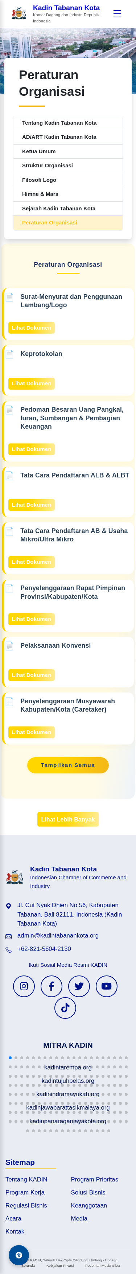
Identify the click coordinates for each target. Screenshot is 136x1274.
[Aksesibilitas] (19, 1255)
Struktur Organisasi (47, 165)
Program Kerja (25, 1192)
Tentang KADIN (26, 1179)
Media (79, 1218)
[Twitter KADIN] (79, 986)
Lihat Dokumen (31, 328)
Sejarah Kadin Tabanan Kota (58, 208)
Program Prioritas (95, 1179)
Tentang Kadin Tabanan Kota (59, 123)
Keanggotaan (89, 1205)
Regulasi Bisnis (26, 1205)
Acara (13, 1218)
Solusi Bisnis (88, 1192)
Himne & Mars (40, 194)
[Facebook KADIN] (51, 986)
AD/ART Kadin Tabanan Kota (59, 137)
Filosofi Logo (39, 180)
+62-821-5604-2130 (44, 948)
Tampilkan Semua (68, 765)
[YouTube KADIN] (107, 986)
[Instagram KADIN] (24, 986)
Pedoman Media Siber (102, 1265)
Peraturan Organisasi (49, 222)
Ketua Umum (39, 151)
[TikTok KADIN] (65, 1008)
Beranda (28, 1265)
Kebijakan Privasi (60, 1265)
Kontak (14, 1231)
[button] (10, 1057)
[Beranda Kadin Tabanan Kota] (60, 14)
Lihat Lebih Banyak (68, 819)
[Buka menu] (117, 13)
